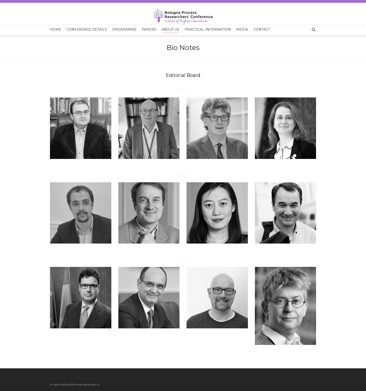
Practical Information (208, 29)
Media (242, 29)
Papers (149, 29)
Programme (124, 29)
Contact (261, 29)
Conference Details (87, 29)
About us (170, 30)
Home (55, 29)
